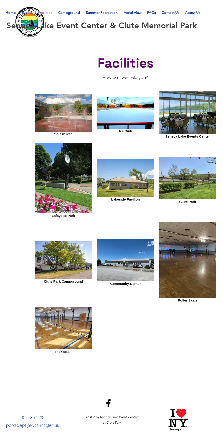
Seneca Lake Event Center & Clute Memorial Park (102, 25)
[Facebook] (108, 403)
